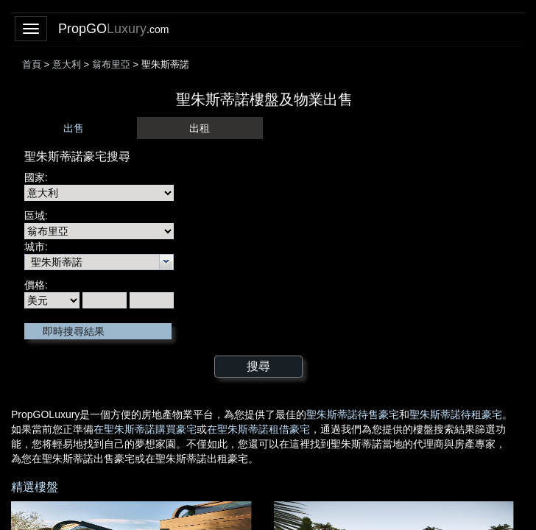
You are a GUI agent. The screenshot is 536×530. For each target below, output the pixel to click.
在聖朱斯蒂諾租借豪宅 (258, 429)
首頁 (31, 64)
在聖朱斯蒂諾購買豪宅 (145, 429)
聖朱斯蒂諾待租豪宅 (455, 414)
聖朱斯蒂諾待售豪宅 (352, 414)
